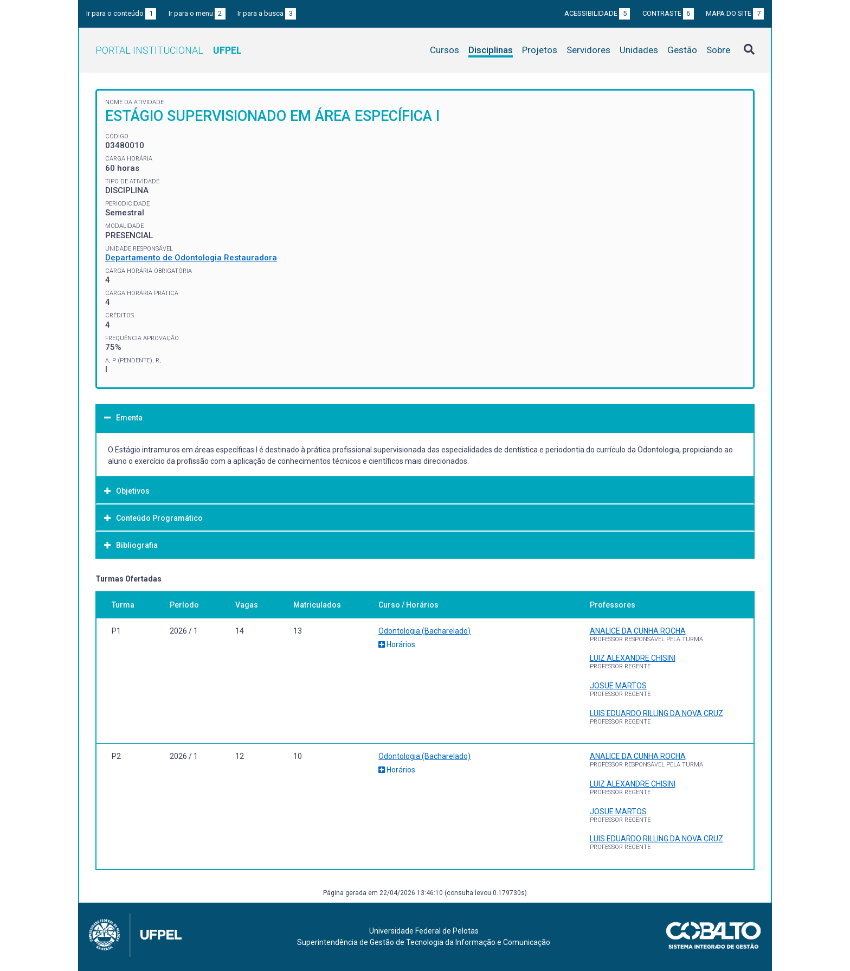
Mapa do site (735, 13)
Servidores (588, 49)
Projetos (539, 49)
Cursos (444, 49)
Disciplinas (490, 49)
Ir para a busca (266, 13)
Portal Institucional (168, 50)
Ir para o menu (197, 13)
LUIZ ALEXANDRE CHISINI (632, 658)
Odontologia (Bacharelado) (424, 631)
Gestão (682, 49)
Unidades (639, 49)
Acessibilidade (597, 13)
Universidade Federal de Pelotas (424, 931)
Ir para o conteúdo (121, 13)
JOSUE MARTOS (618, 685)
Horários (396, 644)
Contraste (668, 13)
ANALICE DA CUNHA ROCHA (638, 631)
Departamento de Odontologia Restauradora (191, 258)
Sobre (718, 49)
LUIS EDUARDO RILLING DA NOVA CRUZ (656, 713)
